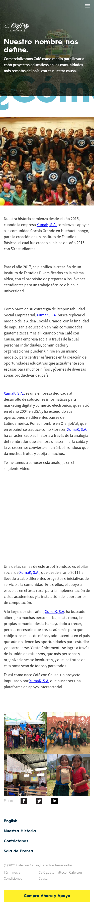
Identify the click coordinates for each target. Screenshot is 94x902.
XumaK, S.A (54, 611)
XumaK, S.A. (47, 224)
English (10, 821)
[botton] (24, 801)
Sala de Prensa (18, 851)
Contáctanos (16, 841)
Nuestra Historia (20, 831)
